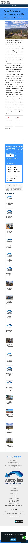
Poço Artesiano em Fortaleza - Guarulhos (9, 431)
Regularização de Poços (13, 462)
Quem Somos (14, 490)
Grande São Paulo (10, 163)
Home (14, 488)
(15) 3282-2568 (15, 502)
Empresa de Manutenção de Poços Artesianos (13, 466)
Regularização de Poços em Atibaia (9, 203)
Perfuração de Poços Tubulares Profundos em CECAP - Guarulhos (9, 233)
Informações (14, 493)
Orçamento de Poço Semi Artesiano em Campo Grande (9, 219)
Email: (17, 117)
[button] (26, 2)
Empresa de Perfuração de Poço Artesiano (13, 468)
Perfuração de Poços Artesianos (13, 463)
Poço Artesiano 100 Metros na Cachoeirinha (9, 403)
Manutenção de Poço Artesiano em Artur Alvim (9, 416)
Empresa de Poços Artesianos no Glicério (9, 375)
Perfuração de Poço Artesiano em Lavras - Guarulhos (9, 446)
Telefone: (7, 123)
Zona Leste (9, 161)
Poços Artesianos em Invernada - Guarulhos (9, 262)
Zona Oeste (9, 158)
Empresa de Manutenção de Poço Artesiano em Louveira (9, 390)
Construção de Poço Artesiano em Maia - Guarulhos (9, 346)
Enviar (14, 142)
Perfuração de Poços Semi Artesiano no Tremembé (9, 289)
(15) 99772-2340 (14, 498)
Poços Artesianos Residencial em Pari (9, 303)
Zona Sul (15, 158)
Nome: (7, 117)
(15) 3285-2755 (15, 500)
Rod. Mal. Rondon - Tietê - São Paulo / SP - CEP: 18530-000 (14, 512)
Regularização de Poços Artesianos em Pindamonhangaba (11, 361)
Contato (14, 492)
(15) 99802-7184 (14, 503)
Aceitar (13, 539)
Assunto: (17, 123)
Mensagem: (8, 128)
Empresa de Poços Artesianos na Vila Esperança (9, 276)
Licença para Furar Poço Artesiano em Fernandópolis (9, 246)
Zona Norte (17, 155)
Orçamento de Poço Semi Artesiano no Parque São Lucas (9, 333)
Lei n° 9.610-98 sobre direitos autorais (14, 190)
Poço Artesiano (13, 460)
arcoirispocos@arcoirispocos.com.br (14, 506)
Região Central (10, 155)
